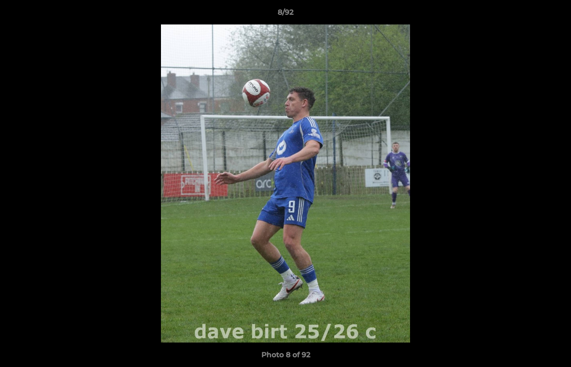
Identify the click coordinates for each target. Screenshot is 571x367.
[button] (553, 14)
